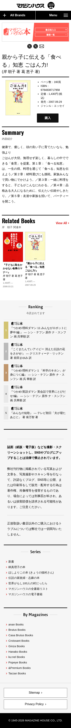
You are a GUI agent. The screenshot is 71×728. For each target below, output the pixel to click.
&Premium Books (19, 667)
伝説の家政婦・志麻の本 (24, 577)
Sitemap (34, 692)
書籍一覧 (56, 35)
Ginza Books (16, 646)
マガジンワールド (36, 5)
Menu (58, 15)
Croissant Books (18, 640)
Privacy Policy (34, 704)
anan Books (15, 624)
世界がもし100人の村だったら (27, 583)
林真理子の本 (16, 567)
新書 (11, 561)
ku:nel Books (16, 657)
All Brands (14, 15)
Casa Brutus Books (20, 635)
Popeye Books (17, 662)
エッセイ (59, 105)
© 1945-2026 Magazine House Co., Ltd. (35, 720)
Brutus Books (16, 629)
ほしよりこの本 (31, 572)
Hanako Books (17, 651)
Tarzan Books (17, 673)
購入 (48, 118)
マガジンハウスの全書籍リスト (28, 588)
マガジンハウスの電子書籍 (25, 594)
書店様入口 (56, 30)
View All (62, 223)
